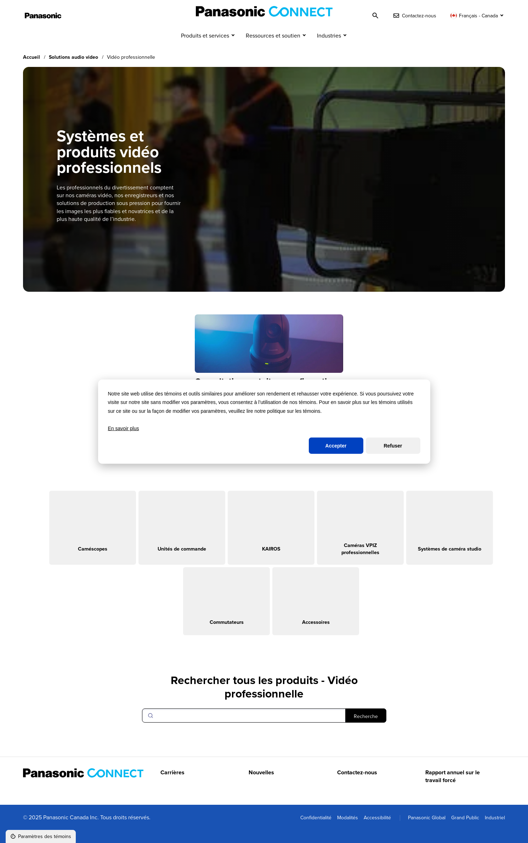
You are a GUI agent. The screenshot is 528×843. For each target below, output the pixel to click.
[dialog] (264, 421)
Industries (329, 49)
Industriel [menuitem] (495, 830)
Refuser (393, 446)
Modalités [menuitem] (347, 830)
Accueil (31, 70)
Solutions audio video (73, 70)
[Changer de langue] (477, 16)
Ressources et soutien (273, 49)
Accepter (336, 446)
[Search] (264, 729)
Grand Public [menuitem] (465, 830)
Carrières (172, 786)
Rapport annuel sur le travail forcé (452, 789)
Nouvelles (261, 786)
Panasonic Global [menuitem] (426, 830)
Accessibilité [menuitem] (377, 830)
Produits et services (205, 49)
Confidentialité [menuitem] (315, 830)
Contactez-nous (357, 786)
